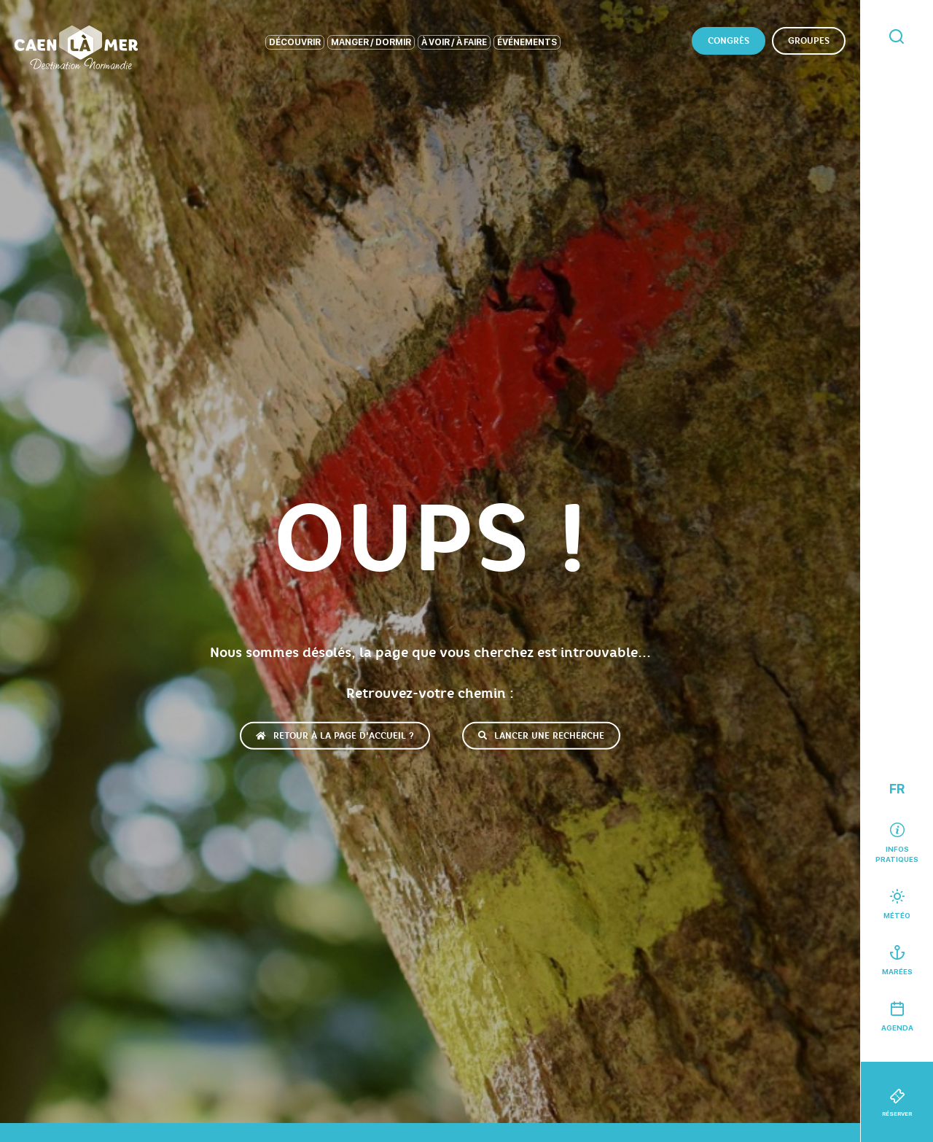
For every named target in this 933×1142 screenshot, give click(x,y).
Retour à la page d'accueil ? (335, 735)
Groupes (808, 41)
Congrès (728, 41)
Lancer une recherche (541, 735)
